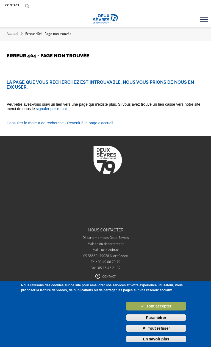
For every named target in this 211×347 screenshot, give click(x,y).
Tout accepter (156, 306)
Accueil (12, 34)
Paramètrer (156, 317)
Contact (12, 5)
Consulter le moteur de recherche (35, 123)
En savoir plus (156, 339)
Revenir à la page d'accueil (90, 123)
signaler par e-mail (52, 109)
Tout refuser (156, 328)
